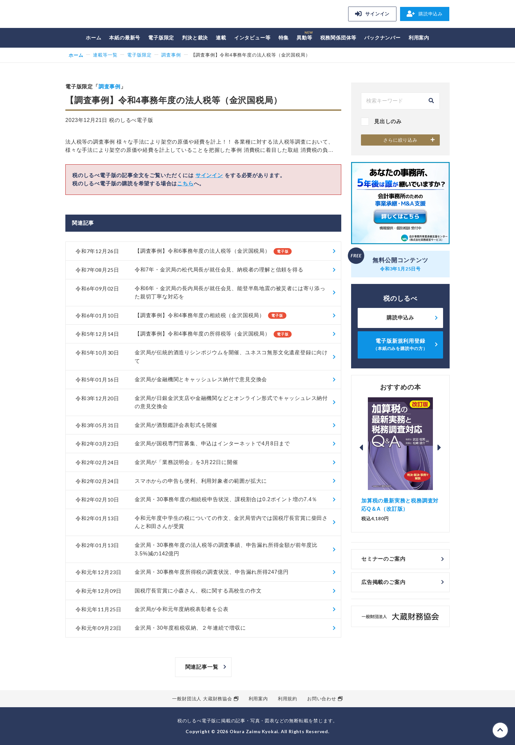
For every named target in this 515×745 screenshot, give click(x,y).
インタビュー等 (252, 37)
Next (439, 447)
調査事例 (171, 55)
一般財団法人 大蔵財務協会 (202, 698)
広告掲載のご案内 (383, 582)
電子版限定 (161, 37)
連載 (221, 37)
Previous (361, 447)
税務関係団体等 (338, 37)
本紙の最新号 (124, 37)
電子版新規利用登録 (400, 344)
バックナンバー (382, 37)
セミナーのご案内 (383, 559)
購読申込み (425, 14)
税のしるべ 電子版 (111, 15)
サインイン (372, 14)
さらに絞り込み (400, 140)
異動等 (304, 37)
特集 (284, 37)
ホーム (93, 37)
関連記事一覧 (201, 667)
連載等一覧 (105, 55)
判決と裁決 (195, 37)
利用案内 (419, 37)
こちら (185, 183)
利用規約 (287, 698)
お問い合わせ (321, 698)
